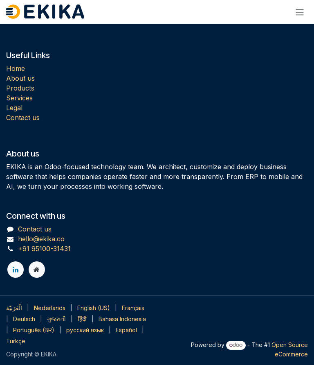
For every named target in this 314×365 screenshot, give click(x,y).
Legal (14, 108)
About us (20, 78)
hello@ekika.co (41, 239)
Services (19, 98)
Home (15, 68)
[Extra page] (37, 269)
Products (20, 88)
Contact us (23, 117)
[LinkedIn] (15, 269)
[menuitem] (14, 307)
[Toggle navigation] (300, 11)
